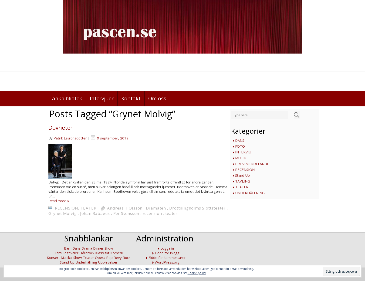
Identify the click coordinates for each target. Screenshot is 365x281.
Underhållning (86, 262)
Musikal (66, 257)
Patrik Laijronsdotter (70, 138)
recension (152, 213)
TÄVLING (242, 181)
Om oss (157, 98)
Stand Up (242, 175)
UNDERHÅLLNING (250, 192)
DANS (239, 140)
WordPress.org (167, 262)
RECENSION (245, 169)
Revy (118, 257)
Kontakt (131, 98)
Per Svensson (126, 213)
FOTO (240, 146)
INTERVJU (243, 152)
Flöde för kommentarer (167, 257)
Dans (76, 248)
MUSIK (240, 158)
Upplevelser (108, 262)
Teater (88, 257)
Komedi (116, 253)
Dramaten (156, 208)
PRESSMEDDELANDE (252, 163)
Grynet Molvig (62, 213)
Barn (67, 248)
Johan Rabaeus (95, 213)
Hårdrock (86, 253)
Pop (109, 257)
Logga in (167, 248)
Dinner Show (103, 248)
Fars (58, 253)
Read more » (58, 200)
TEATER (241, 187)
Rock (126, 257)
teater (171, 213)
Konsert (53, 257)
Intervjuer (102, 98)
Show (77, 257)
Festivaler (70, 253)
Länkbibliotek (65, 98)
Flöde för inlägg (167, 253)
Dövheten (61, 127)
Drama (86, 248)
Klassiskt (102, 253)
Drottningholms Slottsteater (197, 208)
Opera (100, 257)
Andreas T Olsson (124, 208)
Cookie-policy (197, 273)
